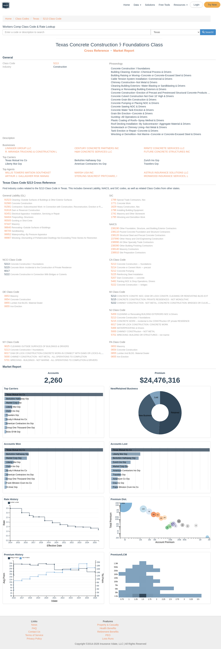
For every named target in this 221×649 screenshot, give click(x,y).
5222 (113, 284)
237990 (115, 238)
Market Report (123, 50)
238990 (115, 242)
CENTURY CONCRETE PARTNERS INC (97, 148)
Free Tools (164, 4)
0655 (7, 306)
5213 (56, 63)
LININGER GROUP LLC (18, 148)
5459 (113, 314)
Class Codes (22, 18)
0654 (7, 299)
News (34, 624)
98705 (7, 230)
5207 (113, 277)
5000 (113, 331)
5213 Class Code (52, 18)
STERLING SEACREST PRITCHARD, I (96, 176)
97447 (7, 224)
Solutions (150, 4)
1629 (113, 206)
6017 (113, 324)
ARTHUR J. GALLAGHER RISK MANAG (27, 176)
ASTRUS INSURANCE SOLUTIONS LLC (166, 172)
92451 (7, 213)
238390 (115, 245)
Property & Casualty (108, 624)
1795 (113, 217)
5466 (113, 327)
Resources (181, 4)
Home (126, 4)
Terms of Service (34, 635)
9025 (7, 346)
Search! (208, 32)
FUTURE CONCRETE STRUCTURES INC (167, 151)
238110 (115, 231)
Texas (36, 18)
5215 (113, 321)
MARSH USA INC (84, 172)
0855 (7, 302)
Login (196, 4)
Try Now (212, 4)
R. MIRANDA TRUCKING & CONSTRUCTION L (31, 151)
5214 (113, 267)
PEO (107, 635)
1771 (113, 203)
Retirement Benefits (108, 631)
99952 (7, 234)
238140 (115, 249)
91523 (7, 199)
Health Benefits (108, 628)
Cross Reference (96, 50)
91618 (7, 210)
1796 (113, 210)
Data (137, 4)
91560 (7, 203)
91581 (7, 206)
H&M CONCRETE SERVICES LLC (93, 151)
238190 (115, 228)
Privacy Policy (34, 638)
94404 (7, 217)
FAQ (34, 628)
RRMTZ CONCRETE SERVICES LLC (164, 148)
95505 (7, 220)
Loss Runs (108, 638)
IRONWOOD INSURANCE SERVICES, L (166, 176)
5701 (113, 334)
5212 (113, 270)
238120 (115, 235)
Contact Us (34, 631)
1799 (113, 199)
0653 (7, 295)
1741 (113, 213)
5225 (113, 274)
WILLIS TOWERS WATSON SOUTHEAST (28, 172)
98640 (7, 227)
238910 (115, 252)
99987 (7, 237)
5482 (113, 281)
